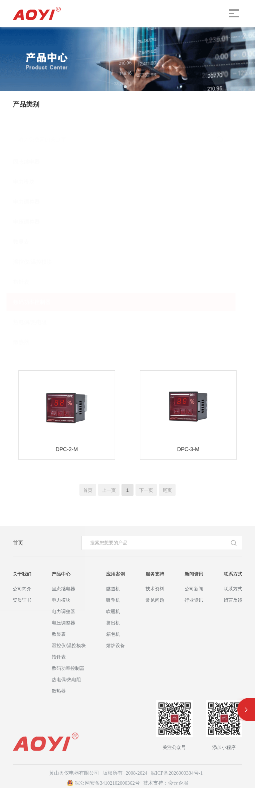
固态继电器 (33, 162)
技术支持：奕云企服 (165, 783)
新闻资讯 (194, 574)
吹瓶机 (113, 611)
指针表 (28, 282)
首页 (18, 543)
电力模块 (30, 182)
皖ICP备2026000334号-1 (177, 773)
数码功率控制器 (38, 302)
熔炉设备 (115, 645)
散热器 (28, 342)
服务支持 (155, 574)
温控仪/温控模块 (39, 262)
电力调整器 (33, 202)
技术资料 (155, 588)
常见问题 (155, 600)
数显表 (28, 242)
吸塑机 (113, 600)
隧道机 (113, 588)
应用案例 (115, 574)
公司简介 (22, 588)
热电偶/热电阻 (36, 322)
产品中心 (61, 574)
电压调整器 (33, 222)
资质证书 (22, 600)
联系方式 (233, 574)
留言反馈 (233, 600)
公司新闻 (194, 588)
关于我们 (22, 574)
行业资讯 (194, 600)
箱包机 (113, 634)
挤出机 (113, 622)
